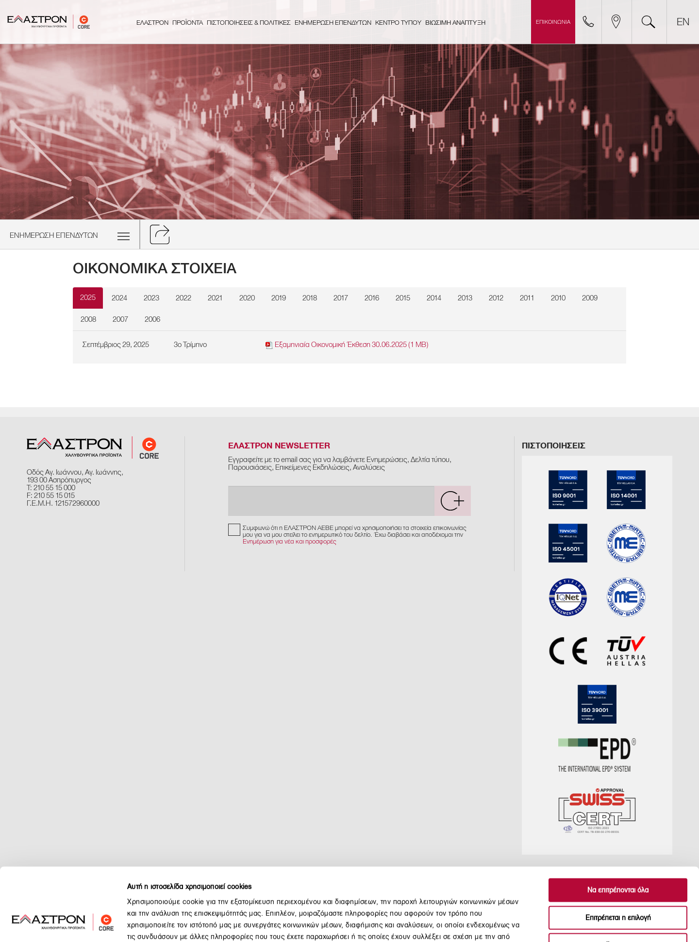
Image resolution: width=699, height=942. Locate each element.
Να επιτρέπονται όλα (618, 825)
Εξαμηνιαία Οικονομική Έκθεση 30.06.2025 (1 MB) (347, 345)
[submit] (452, 501)
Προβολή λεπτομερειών (541, 922)
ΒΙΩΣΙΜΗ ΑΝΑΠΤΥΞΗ (455, 22)
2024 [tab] (119, 298)
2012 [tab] (496, 298)
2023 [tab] (151, 298)
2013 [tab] (465, 298)
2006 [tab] (152, 319)
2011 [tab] (527, 298)
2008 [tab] (88, 319)
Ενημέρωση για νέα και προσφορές (289, 541)
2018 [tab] (309, 298)
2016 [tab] (372, 298)
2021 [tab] (215, 298)
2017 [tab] (340, 298)
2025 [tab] (88, 297)
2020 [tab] (247, 298)
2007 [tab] (120, 319)
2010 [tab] (558, 298)
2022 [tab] (183, 298)
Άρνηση (618, 880)
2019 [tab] (278, 298)
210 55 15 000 (54, 488)
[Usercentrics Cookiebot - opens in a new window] (62, 923)
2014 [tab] (434, 298)
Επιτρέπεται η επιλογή (618, 853)
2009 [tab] (590, 298)
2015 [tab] (403, 298)
